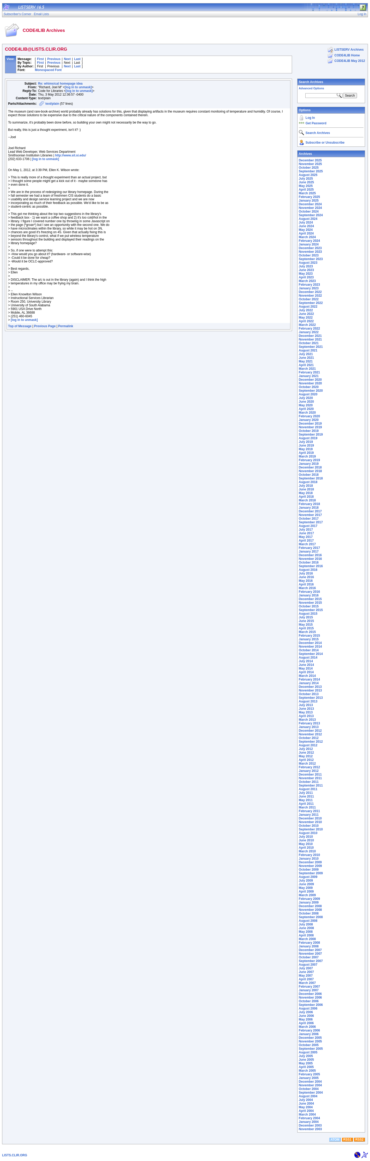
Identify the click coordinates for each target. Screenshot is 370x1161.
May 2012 (306, 756)
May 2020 (306, 405)
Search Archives (311, 82)
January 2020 (309, 420)
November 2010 (310, 822)
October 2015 (309, 606)
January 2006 (309, 1034)
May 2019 (306, 449)
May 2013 (306, 712)
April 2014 (306, 672)
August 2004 (308, 1096)
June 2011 (306, 796)
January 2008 (309, 946)
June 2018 (306, 489)
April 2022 (306, 321)
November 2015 (310, 603)
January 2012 (309, 771)
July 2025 (306, 178)
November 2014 (310, 646)
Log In (310, 118)
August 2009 (308, 877)
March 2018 (307, 500)
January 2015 (309, 639)
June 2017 (306, 533)
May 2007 (306, 975)
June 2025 (306, 182)
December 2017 (310, 511)
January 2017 (309, 551)
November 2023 (310, 252)
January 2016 (309, 595)
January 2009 (309, 902)
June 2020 (306, 401)
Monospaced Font (48, 70)
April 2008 (306, 935)
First (40, 59)
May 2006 (306, 1019)
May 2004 (306, 1107)
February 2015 (309, 635)
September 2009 (311, 873)
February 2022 (309, 328)
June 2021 (306, 358)
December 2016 (310, 555)
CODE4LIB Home (347, 55)
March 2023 (307, 281)
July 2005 (306, 1056)
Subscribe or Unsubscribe (325, 142)
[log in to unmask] (78, 87)
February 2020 (309, 416)
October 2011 (309, 782)
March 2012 (307, 763)
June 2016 (306, 577)
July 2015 (306, 617)
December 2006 (310, 994)
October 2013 (309, 694)
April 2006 (306, 1023)
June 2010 (306, 840)
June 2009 (306, 884)
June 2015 (306, 621)
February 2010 (309, 855)
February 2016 (309, 592)
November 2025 (310, 164)
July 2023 (306, 266)
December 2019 (310, 423)
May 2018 (306, 493)
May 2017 (306, 537)
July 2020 (306, 398)
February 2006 (309, 1030)
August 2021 (308, 350)
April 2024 (306, 233)
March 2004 (307, 1114)
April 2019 (306, 453)
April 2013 (306, 716)
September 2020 (311, 390)
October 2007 (309, 957)
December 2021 (310, 336)
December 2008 (310, 906)
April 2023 (306, 277)
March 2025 (307, 193)
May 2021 (306, 361)
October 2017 (309, 518)
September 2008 (311, 917)
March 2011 (307, 807)
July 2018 (306, 486)
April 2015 (306, 628)
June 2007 (306, 972)
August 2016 (308, 570)
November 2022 (310, 295)
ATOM (334, 1139)
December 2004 (310, 1081)
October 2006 (309, 1001)
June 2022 (306, 314)
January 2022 (309, 332)
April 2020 (306, 409)
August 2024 (308, 219)
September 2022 (311, 303)
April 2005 (306, 1067)
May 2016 (306, 581)
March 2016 (307, 588)
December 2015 (310, 599)
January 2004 (309, 1122)
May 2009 (306, 888)
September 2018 (311, 478)
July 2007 (306, 968)
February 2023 (309, 284)
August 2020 (308, 394)
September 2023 (311, 259)
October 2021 (309, 343)
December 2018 (310, 467)
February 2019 (309, 460)
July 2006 (306, 1012)
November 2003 (310, 1129)
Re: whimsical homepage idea (60, 83)
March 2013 (307, 720)
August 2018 (308, 482)
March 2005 (307, 1070)
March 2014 (307, 676)
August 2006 (308, 1008)
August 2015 (308, 613)
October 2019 (309, 431)
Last (77, 59)
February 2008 (309, 943)
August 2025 (308, 175)
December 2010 (310, 818)
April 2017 (306, 540)
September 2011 (311, 785)
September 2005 (311, 1049)
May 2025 (306, 186)
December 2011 (310, 774)
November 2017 (310, 515)
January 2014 (309, 683)
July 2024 (306, 222)
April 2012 (306, 760)
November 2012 (310, 734)
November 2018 (310, 471)
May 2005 (306, 1063)
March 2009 (307, 895)
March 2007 (307, 983)
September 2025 (311, 171)
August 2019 (308, 438)
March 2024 (307, 237)
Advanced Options (311, 88)
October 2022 (309, 299)
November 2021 (310, 339)
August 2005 (308, 1052)
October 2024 (309, 211)
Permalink (65, 326)
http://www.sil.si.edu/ (70, 155)
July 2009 (306, 880)
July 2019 (306, 442)
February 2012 (309, 767)
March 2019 (307, 456)
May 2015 (306, 624)
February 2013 (309, 723)
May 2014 (306, 668)
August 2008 (308, 921)
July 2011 (306, 793)
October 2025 (309, 167)
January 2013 (309, 727)
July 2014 (306, 661)
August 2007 (308, 964)
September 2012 (311, 741)
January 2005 (309, 1078)
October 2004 (309, 1089)
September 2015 (311, 610)
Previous (53, 59)
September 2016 (311, 566)
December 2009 (310, 862)
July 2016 (306, 573)
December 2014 (310, 643)
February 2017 (309, 548)
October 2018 (309, 475)
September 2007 (311, 961)
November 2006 (310, 997)
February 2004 (309, 1118)
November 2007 (310, 953)
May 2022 (306, 317)
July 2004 (306, 1100)
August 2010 (308, 833)
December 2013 (310, 687)
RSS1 (347, 1139)
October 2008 (309, 913)
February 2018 (309, 504)
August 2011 (308, 789)
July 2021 (306, 354)
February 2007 (309, 986)
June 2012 (306, 752)
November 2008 (310, 910)
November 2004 (310, 1085)
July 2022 (306, 310)
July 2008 (306, 924)
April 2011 (306, 804)
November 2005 (310, 1041)
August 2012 (308, 745)
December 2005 (310, 1038)
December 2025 (310, 160)
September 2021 (311, 347)
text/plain (52, 103)
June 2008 (306, 928)
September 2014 (311, 654)
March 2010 (307, 851)
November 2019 (310, 427)
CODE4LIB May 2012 (350, 61)
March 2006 (307, 1027)
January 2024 (309, 244)
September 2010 (311, 829)
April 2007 (306, 979)
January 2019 (309, 464)
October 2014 (309, 650)
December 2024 (310, 204)
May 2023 (306, 273)
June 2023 (306, 270)
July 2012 (306, 749)
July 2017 (306, 529)
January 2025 (309, 200)
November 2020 (310, 383)
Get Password (316, 123)
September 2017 (311, 522)
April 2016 (306, 584)
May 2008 (306, 932)
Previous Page (45, 326)
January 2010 (309, 858)
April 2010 (306, 847)
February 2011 (309, 811)
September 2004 (311, 1092)
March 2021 (307, 369)
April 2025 (306, 189)
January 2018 (309, 507)
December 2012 (310, 730)
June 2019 (306, 445)
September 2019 (311, 434)
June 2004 (306, 1103)
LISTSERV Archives (349, 49)
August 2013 (308, 701)
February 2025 (309, 197)
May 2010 (306, 844)
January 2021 (309, 376)
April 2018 (306, 497)
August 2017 (308, 526)
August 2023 (308, 263)
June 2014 (306, 665)
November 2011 (310, 778)
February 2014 (309, 679)
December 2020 (310, 380)
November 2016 (310, 559)
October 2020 (309, 387)
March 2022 (307, 325)
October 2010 (309, 826)
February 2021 (309, 372)
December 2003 (310, 1125)
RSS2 (359, 1139)
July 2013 (306, 705)
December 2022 (310, 292)
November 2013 (310, 690)
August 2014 (308, 657)
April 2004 (306, 1111)
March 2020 (307, 412)
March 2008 (307, 939)
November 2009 (310, 866)
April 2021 (306, 365)
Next (67, 59)
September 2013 (311, 698)
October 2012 (309, 738)
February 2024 (309, 241)
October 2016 (309, 562)
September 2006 (311, 1005)
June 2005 (306, 1060)
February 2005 (309, 1074)
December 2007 (310, 950)
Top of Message (20, 326)
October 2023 (309, 255)
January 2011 (309, 815)
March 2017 (307, 544)
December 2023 (310, 248)
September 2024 (311, 215)
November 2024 (310, 208)
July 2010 (306, 837)
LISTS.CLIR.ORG (14, 1155)
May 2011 (306, 800)
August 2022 (308, 306)
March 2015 (307, 632)
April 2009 (306, 891)
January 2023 (309, 288)
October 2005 (309, 1045)
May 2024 (306, 230)
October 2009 (309, 869)
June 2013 (306, 709)
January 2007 (309, 990)
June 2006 (306, 1016)
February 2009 (309, 899)
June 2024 (306, 226)
